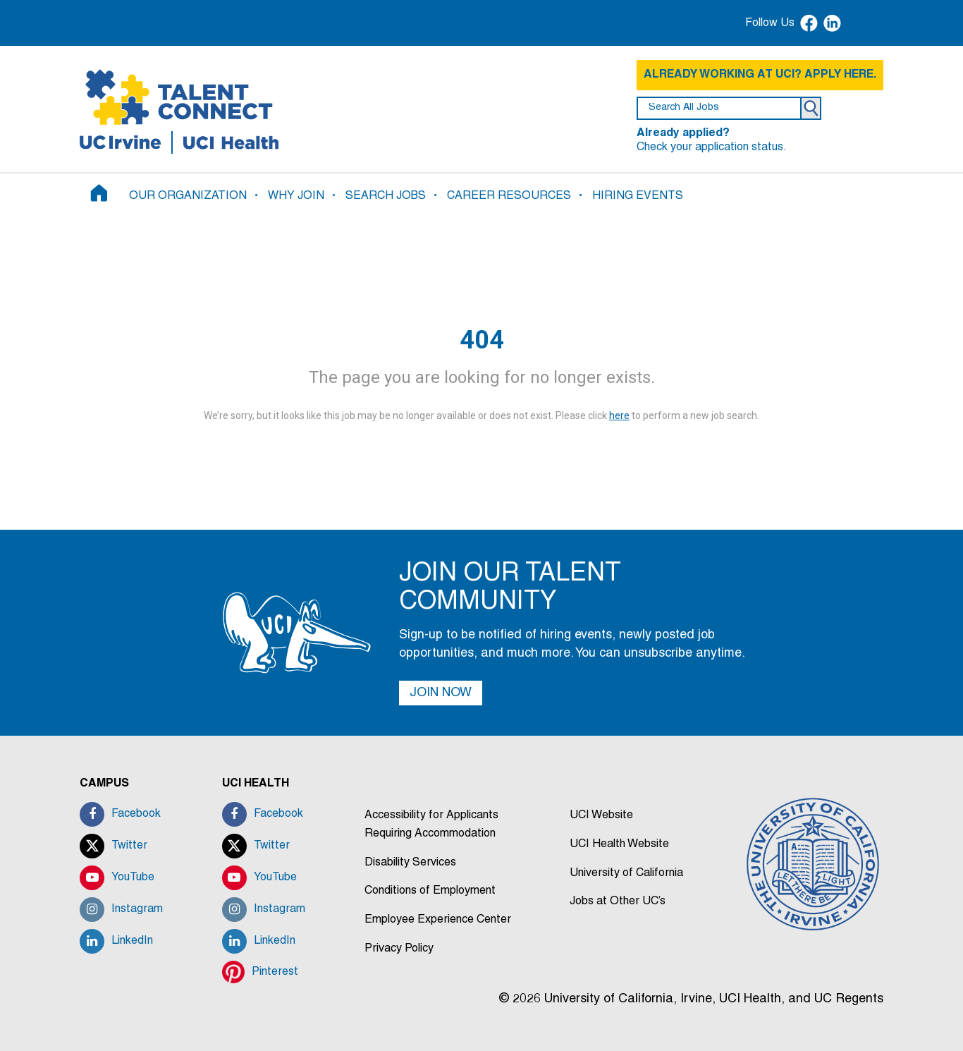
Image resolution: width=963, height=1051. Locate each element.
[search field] (719, 108)
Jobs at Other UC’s (617, 901)
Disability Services (410, 863)
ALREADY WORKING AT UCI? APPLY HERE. (760, 75)
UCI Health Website (619, 844)
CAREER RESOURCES (509, 196)
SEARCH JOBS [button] (385, 196)
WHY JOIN (296, 196)
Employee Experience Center (437, 920)
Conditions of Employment (430, 891)
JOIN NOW (441, 693)
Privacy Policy (399, 949)
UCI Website (601, 815)
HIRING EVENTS (637, 196)
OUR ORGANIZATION (188, 196)
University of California (626, 873)
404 (482, 340)
